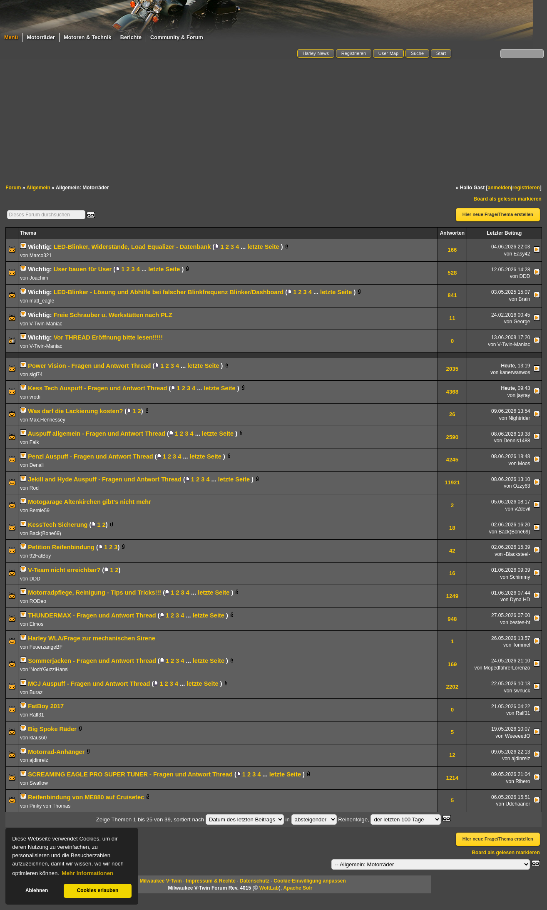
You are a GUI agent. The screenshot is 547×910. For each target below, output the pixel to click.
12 (452, 755)
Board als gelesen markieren (507, 199)
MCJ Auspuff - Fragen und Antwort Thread (89, 683)
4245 (452, 459)
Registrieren (353, 53)
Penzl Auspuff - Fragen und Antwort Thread (90, 456)
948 (452, 619)
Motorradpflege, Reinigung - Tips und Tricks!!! (94, 592)
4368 (452, 392)
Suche (417, 53)
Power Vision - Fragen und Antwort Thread (89, 365)
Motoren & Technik (88, 37)
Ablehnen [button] (36, 890)
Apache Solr (297, 888)
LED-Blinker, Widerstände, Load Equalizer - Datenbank (132, 246)
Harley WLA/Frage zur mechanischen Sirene (91, 638)
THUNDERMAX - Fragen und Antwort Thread (92, 615)
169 (452, 664)
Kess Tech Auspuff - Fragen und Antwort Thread (97, 388)
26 (452, 414)
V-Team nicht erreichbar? (64, 570)
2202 (452, 687)
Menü (11, 37)
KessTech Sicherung (57, 524)
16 (452, 573)
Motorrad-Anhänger (56, 752)
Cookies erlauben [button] (98, 890)
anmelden (499, 188)
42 (452, 551)
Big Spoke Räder (52, 729)
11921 (452, 482)
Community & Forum (176, 37)
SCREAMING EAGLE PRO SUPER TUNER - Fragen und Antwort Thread (130, 774)
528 (452, 273)
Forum (13, 188)
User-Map (388, 53)
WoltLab (269, 888)
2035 (452, 369)
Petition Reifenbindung (61, 547)
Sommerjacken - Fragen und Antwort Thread (92, 660)
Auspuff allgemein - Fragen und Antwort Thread (96, 433)
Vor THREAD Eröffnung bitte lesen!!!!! (108, 337)
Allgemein (38, 188)
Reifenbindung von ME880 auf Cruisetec (86, 797)
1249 (452, 596)
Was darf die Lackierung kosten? (75, 411)
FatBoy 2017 (46, 706)
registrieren (526, 188)
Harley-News (316, 53)
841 (452, 295)
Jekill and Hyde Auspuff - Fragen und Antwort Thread (105, 479)
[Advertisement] (273, 122)
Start (441, 53)
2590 (452, 437)
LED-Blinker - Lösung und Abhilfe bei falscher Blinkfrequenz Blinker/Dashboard (168, 292)
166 (452, 250)
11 (452, 318)
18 (452, 528)
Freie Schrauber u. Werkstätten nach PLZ (113, 315)
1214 (452, 778)
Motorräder (41, 37)
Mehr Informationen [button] (87, 873)
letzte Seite (263, 246)
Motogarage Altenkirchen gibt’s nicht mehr (89, 501)
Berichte (131, 37)
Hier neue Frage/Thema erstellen (497, 214)
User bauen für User (83, 269)
